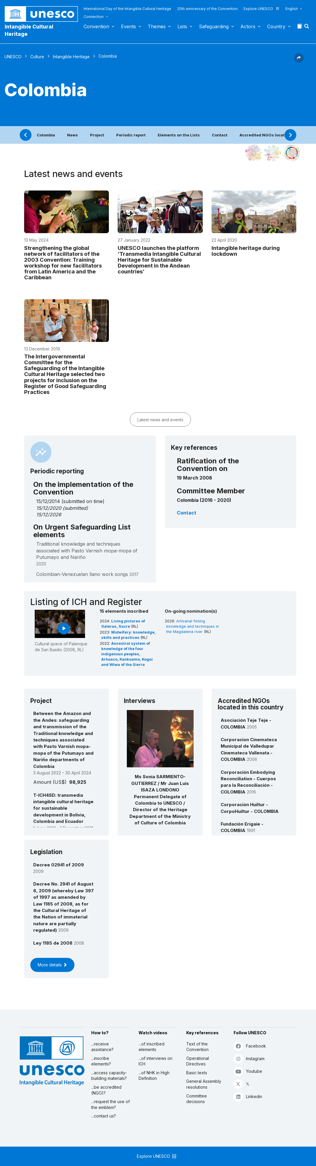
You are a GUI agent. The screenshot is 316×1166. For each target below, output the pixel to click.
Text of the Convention (197, 1046)
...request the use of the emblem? (110, 1104)
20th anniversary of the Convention (207, 8)
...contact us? (103, 1115)
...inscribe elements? (101, 1061)
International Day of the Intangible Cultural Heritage (127, 8)
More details (52, 964)
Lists (182, 26)
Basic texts (196, 1072)
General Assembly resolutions (203, 1084)
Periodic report (131, 135)
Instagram (249, 1058)
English (291, 8)
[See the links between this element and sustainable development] (292, 153)
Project (97, 135)
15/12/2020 (48, 508)
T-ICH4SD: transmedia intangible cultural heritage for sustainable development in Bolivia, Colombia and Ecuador (63, 808)
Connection (94, 16)
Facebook (250, 1045)
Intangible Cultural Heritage (29, 30)
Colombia (46, 135)
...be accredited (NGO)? (106, 1090)
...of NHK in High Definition (154, 1075)
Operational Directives (197, 1061)
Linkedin (248, 1096)
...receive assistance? (102, 1046)
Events (128, 26)
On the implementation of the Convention (83, 488)
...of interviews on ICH (155, 1061)
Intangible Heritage (71, 56)
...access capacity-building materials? (109, 1075)
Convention (96, 26)
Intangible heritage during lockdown (246, 251)
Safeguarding (214, 26)
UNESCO (12, 56)
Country (276, 26)
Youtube (248, 1071)
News (72, 135)
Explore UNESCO (262, 8)
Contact (219, 135)
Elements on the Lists (179, 135)
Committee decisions (196, 1098)
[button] (307, 28)
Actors (247, 26)
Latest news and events (160, 419)
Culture (37, 56)
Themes (157, 26)
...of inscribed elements (151, 1046)
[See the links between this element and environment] (273, 153)
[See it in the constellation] (253, 153)
